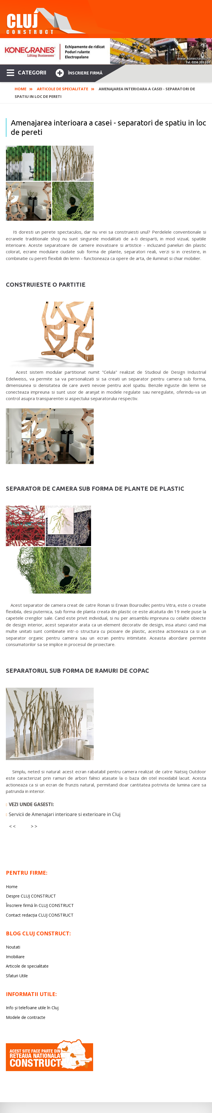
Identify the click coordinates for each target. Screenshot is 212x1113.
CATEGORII (26, 72)
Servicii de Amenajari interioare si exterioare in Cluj (64, 814)
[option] (106, 51)
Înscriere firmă (79, 72)
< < (12, 826)
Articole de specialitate (62, 88)
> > (34, 826)
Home (20, 88)
